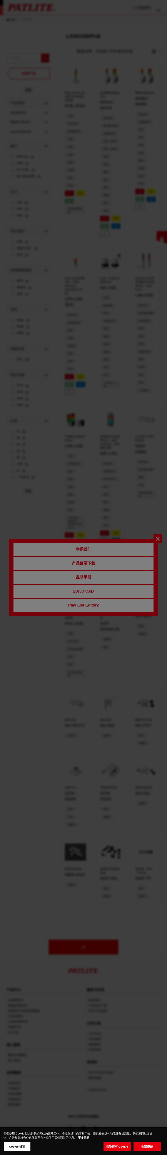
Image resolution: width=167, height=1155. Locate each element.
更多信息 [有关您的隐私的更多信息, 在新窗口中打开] (83, 1145)
